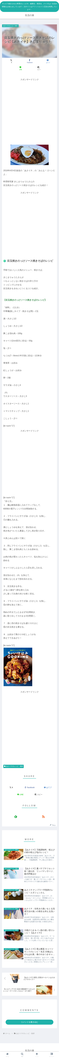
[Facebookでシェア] (29, 61)
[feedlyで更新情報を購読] (15, 816)
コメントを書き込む (29, 1022)
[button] (39, 68)
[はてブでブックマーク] (48, 61)
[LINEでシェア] (20, 68)
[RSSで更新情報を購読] (43, 816)
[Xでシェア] (11, 61)
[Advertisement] (29, 111)
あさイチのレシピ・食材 (13, 766)
